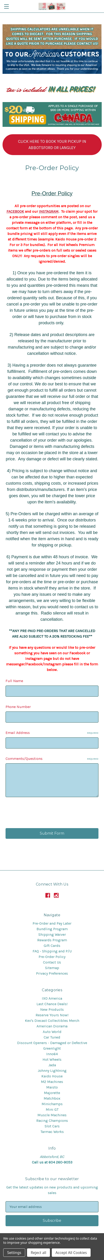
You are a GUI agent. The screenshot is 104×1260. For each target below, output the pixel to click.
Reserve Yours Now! (52, 1015)
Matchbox (52, 1098)
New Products (52, 1009)
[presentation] (41, 814)
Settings (14, 1252)
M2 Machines (52, 1081)
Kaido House (52, 1076)
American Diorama (52, 1026)
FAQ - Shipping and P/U (52, 951)
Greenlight (52, 1048)
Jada (52, 1065)
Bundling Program (52, 929)
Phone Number (18, 707)
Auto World (52, 1031)
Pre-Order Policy (52, 956)
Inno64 (52, 1054)
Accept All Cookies (71, 1252)
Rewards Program (52, 940)
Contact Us (52, 962)
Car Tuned (52, 1037)
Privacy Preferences (52, 973)
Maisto (52, 1087)
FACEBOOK (15, 211)
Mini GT (52, 1109)
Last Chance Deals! (52, 1004)
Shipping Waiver (52, 934)
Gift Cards (52, 945)
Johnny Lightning (52, 1070)
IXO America (52, 998)
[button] (52, 144)
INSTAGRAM (48, 211)
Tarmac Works (52, 1131)
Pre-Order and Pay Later (52, 923)
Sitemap (52, 968)
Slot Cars (52, 1126)
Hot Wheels (52, 1059)
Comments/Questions (52, 758)
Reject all (38, 1252)
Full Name (14, 681)
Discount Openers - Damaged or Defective (52, 1043)
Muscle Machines (52, 1115)
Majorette (52, 1093)
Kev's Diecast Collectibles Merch (52, 1020)
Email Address (52, 732)
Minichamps (52, 1104)
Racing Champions (52, 1120)
